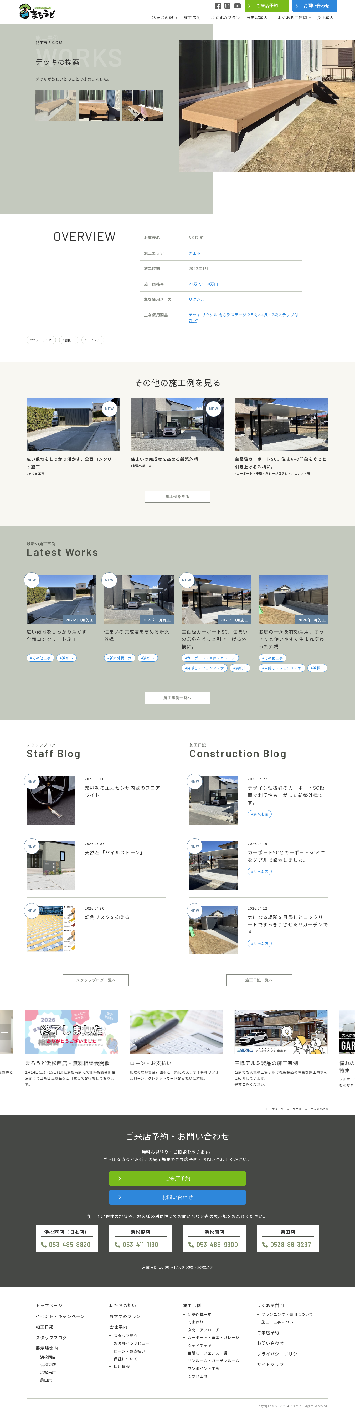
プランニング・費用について (287, 1314)
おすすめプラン (225, 17)
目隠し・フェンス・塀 (294, 473)
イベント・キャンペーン (60, 1316)
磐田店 (46, 1380)
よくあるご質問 (292, 18)
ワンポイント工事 (203, 1368)
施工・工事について (279, 1322)
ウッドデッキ (42, 340)
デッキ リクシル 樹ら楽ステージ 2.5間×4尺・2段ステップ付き (243, 317)
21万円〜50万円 (203, 284)
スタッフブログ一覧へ (96, 980)
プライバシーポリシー (279, 1354)
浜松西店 (48, 1357)
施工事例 (192, 18)
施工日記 (45, 1326)
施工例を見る (177, 496)
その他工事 (36, 473)
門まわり (196, 1322)
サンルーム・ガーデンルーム (213, 1360)
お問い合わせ (316, 5)
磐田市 (194, 253)
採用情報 (122, 1366)
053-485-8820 (70, 1244)
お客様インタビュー (132, 1343)
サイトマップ (270, 1364)
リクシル (197, 299)
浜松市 (67, 658)
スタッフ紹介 (126, 1335)
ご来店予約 (267, 5)
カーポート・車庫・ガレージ (257, 473)
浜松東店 (48, 1364)
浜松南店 (48, 1372)
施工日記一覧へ (259, 980)
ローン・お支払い (129, 1351)
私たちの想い (164, 17)
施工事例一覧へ (177, 698)
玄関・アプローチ (203, 1330)
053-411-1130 (140, 1244)
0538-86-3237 (290, 1244)
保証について (126, 1359)
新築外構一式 (142, 466)
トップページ (49, 1305)
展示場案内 (257, 18)
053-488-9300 (217, 1244)
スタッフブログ (51, 1337)
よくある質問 (270, 1305)
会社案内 (325, 18)
